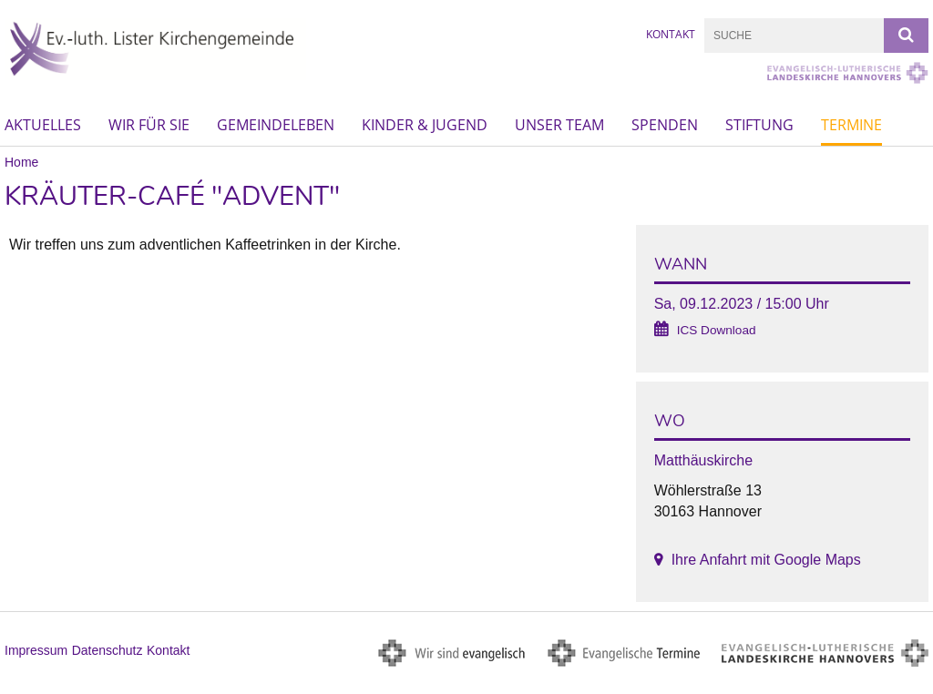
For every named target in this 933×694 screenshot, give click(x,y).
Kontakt (670, 34)
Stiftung (759, 125)
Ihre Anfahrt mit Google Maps (766, 559)
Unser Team (559, 125)
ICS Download (716, 330)
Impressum (36, 650)
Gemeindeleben (275, 125)
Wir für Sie (149, 125)
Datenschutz (107, 650)
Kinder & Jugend (424, 125)
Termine (851, 125)
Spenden (664, 125)
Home (21, 162)
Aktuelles (43, 125)
